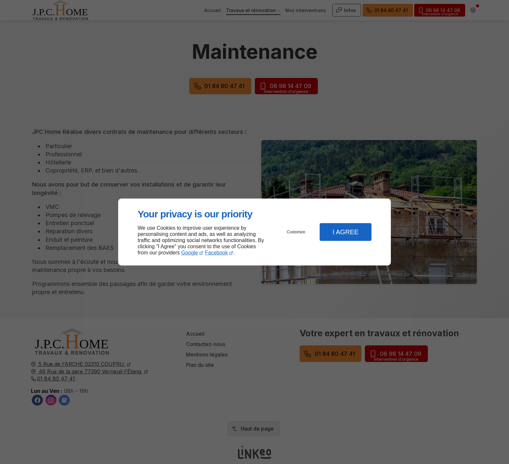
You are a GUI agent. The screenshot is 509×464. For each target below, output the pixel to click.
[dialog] (254, 232)
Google (189, 252)
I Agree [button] (345, 232)
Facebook (216, 252)
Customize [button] (296, 232)
